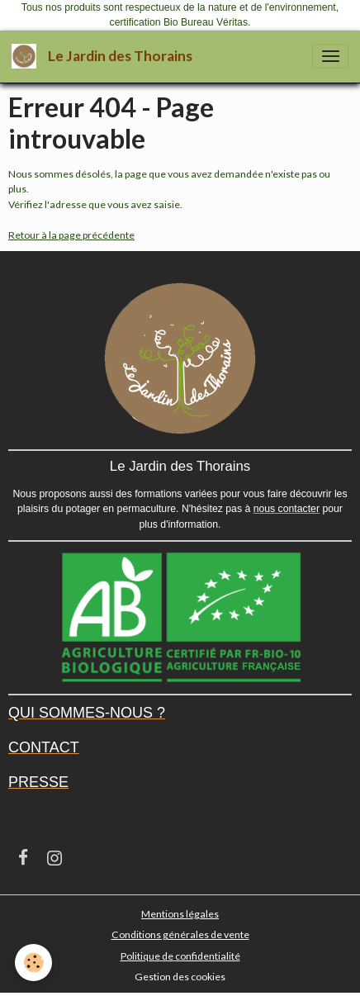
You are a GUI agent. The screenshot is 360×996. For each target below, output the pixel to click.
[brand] (105, 56)
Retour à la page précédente (71, 235)
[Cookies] (33, 962)
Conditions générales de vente (180, 934)
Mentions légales (180, 914)
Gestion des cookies (180, 976)
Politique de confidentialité (180, 956)
